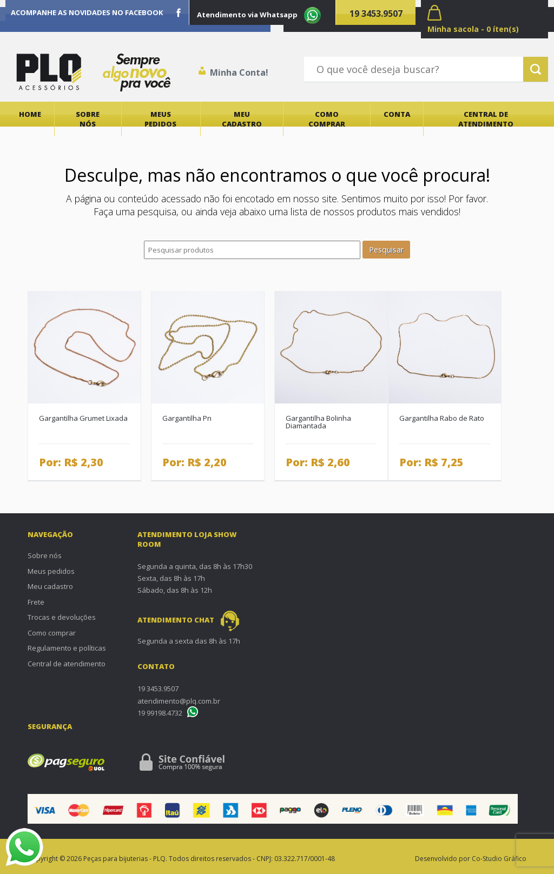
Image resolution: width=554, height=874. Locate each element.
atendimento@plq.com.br (178, 701)
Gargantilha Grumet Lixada (83, 418)
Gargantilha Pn (187, 418)
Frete (36, 602)
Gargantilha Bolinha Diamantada (318, 422)
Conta (397, 114)
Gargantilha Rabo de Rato (441, 418)
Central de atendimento (485, 119)
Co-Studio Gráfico (499, 858)
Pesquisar (386, 249)
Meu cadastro (242, 119)
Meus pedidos (160, 119)
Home (30, 114)
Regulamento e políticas (67, 648)
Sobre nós (88, 119)
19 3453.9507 (376, 13)
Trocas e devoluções (62, 617)
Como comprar (326, 119)
